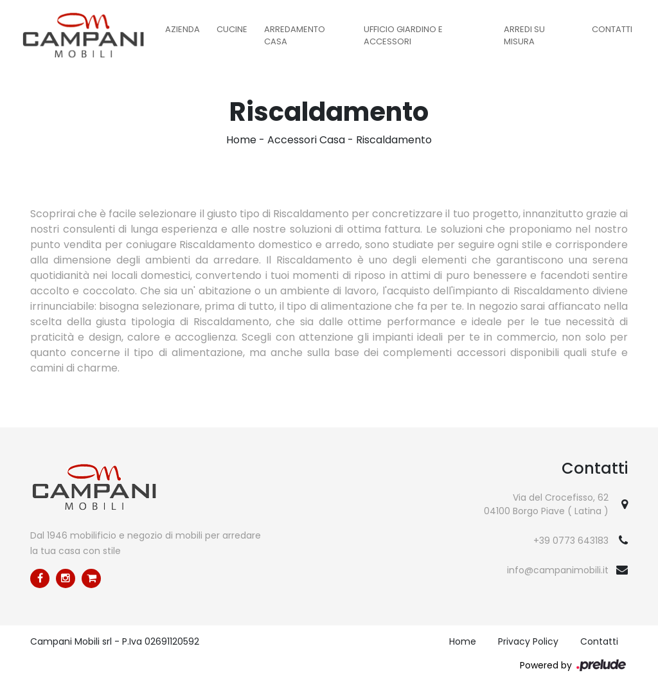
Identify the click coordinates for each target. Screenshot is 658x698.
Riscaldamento (394, 139)
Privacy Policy (528, 641)
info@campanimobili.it (558, 570)
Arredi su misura (524, 35)
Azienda (182, 29)
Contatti (612, 29)
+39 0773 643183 (571, 540)
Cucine (232, 29)
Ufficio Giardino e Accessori (403, 35)
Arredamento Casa (294, 35)
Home (241, 139)
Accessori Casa (306, 139)
